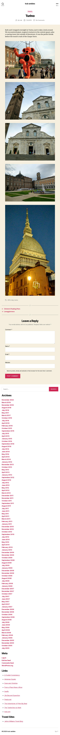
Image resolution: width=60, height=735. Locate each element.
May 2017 (5, 413)
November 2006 (8, 612)
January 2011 (7, 524)
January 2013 (7, 475)
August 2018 (6, 408)
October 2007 (7, 594)
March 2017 (6, 415)
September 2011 (8, 503)
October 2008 (7, 576)
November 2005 (8, 643)
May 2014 (5, 454)
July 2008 (5, 581)
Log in (4, 658)
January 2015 (7, 439)
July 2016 (5, 420)
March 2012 (6, 493)
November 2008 (8, 573)
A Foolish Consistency (12, 675)
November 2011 (7, 498)
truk (21, 20)
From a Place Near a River (13, 687)
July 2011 (5, 508)
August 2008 (7, 578)
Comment (8, 329)
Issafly (6, 691)
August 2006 (7, 620)
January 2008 (7, 586)
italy (12, 300)
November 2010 (8, 529)
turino (16, 300)
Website (7, 362)
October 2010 (7, 532)
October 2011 (7, 501)
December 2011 (7, 495)
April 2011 (5, 516)
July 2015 (5, 433)
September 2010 (8, 534)
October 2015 (7, 428)
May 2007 (5, 601)
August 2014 (6, 446)
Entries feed (6, 660)
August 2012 (6, 480)
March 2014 (6, 459)
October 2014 (7, 441)
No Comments (40, 20)
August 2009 (7, 563)
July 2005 (5, 648)
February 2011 (7, 521)
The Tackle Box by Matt (12, 708)
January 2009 (7, 568)
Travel (30, 11)
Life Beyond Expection (12, 695)
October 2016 (7, 418)
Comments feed (8, 663)
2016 (9, 300)
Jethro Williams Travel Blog (13, 721)
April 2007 (6, 604)
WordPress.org (7, 665)
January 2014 (7, 462)
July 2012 (5, 483)
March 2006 (6, 633)
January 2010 (7, 550)
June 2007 (6, 599)
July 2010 (5, 537)
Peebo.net (7, 699)
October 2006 (7, 614)
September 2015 (8, 431)
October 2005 (7, 645)
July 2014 (5, 449)
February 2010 (7, 547)
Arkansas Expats (10, 679)
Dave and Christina (10, 683)
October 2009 (7, 558)
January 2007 (7, 607)
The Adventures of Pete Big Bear (15, 703)
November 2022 (8, 400)
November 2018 (8, 405)
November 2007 (8, 591)
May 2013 (5, 470)
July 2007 (5, 596)
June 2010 (6, 539)
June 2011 (5, 511)
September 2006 (8, 617)
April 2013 (5, 472)
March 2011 (6, 519)
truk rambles (30, 4)
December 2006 (8, 609)
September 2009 (8, 560)
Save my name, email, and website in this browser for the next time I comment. (29, 371)
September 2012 (8, 477)
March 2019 (6, 402)
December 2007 (8, 589)
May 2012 (5, 488)
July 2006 (5, 622)
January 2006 (7, 638)
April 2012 (5, 490)
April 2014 (5, 457)
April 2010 (5, 545)
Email (7, 354)
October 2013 (7, 467)
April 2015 (5, 436)
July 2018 (5, 410)
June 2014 (6, 452)
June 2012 (5, 485)
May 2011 (5, 514)
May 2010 (5, 542)
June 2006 (6, 625)
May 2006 (5, 627)
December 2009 (8, 552)
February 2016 (7, 426)
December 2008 (8, 570)
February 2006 (7, 635)
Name (7, 346)
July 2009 (5, 565)
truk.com (7, 712)
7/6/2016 (29, 20)
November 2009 (8, 555)
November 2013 (8, 464)
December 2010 (8, 527)
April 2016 (5, 423)
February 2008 (7, 583)
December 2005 (8, 640)
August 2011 (6, 506)
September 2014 (8, 444)
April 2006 (6, 630)
